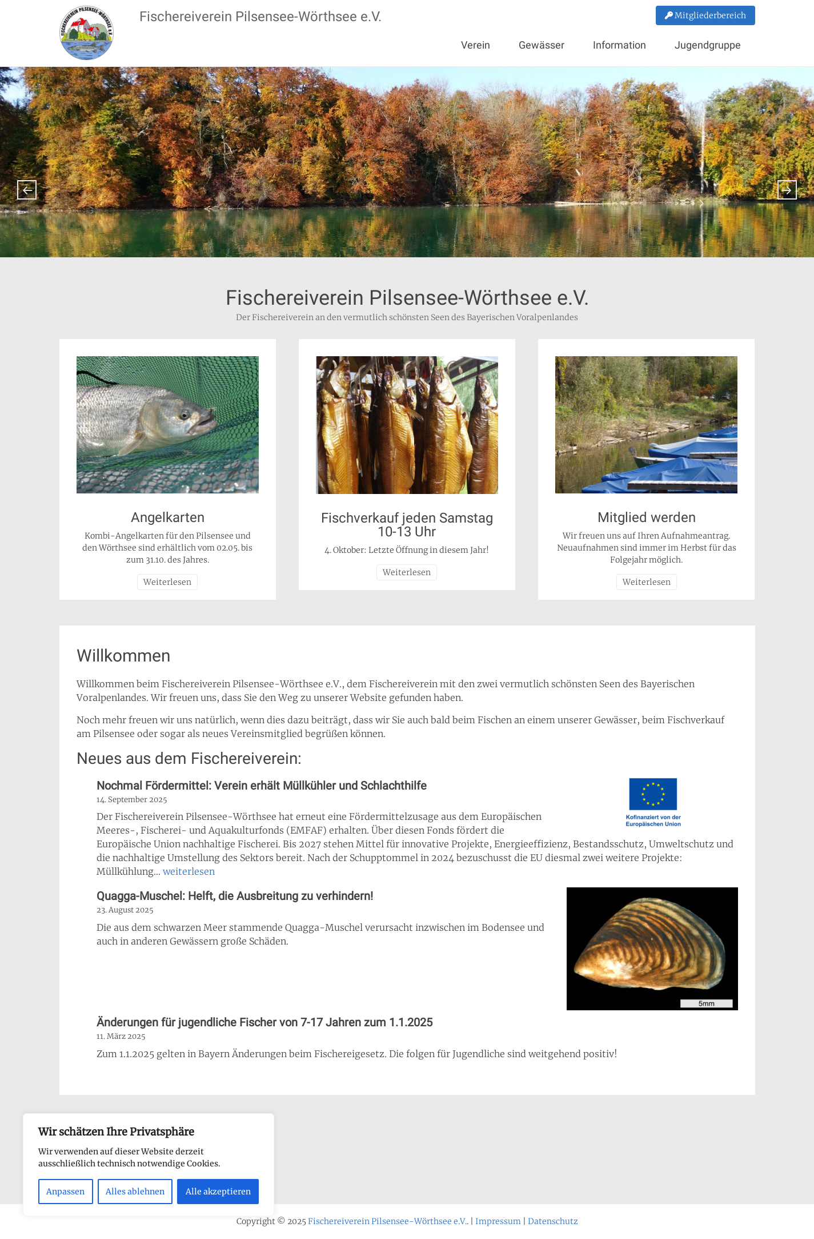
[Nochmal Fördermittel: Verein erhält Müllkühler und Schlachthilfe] (652, 804)
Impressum (498, 1221)
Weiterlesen (167, 582)
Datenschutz (553, 1221)
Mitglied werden (647, 517)
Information (619, 45)
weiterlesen (189, 871)
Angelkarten (167, 517)
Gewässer (541, 45)
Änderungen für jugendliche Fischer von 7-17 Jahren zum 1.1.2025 (264, 1022)
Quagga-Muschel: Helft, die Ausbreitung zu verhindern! (235, 896)
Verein (475, 45)
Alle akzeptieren (218, 1191)
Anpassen (65, 1191)
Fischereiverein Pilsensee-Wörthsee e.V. (260, 17)
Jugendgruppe (708, 45)
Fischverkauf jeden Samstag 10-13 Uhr (407, 525)
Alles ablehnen (135, 1191)
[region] (148, 1164)
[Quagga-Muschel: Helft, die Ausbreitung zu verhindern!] (652, 950)
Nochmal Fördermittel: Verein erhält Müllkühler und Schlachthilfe (262, 785)
